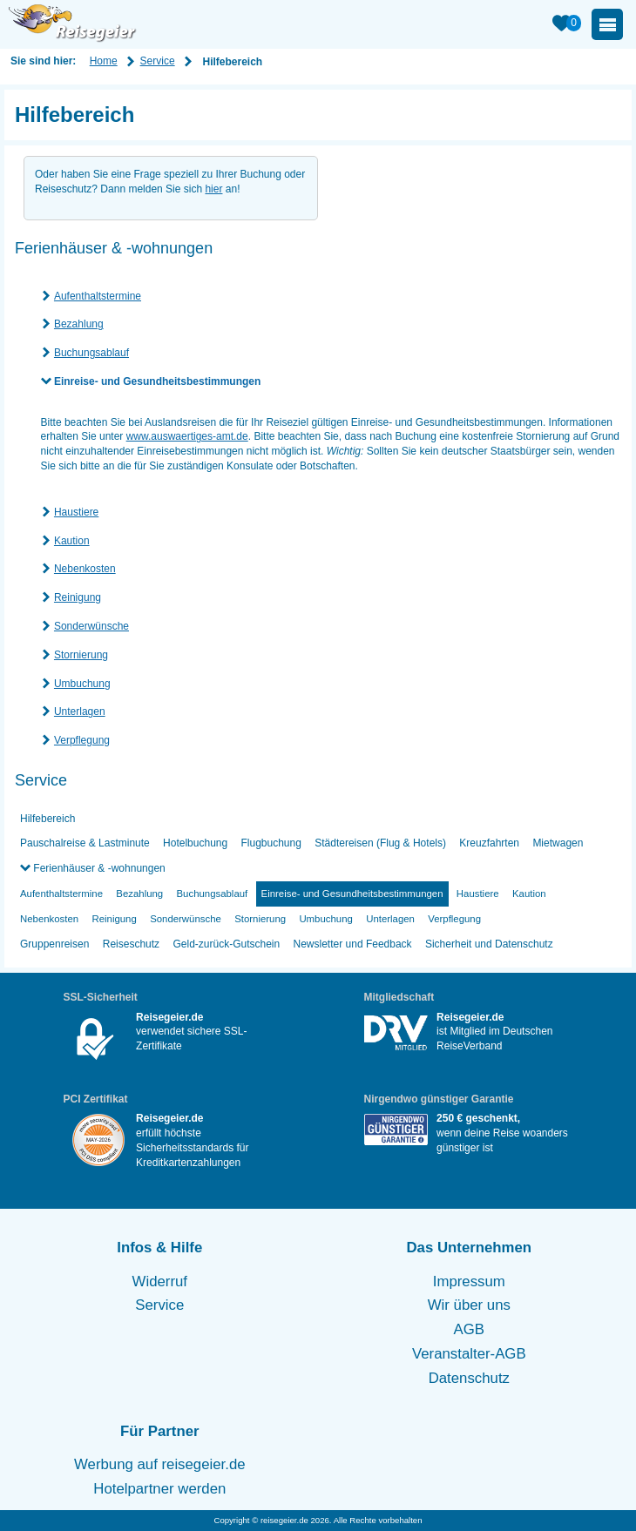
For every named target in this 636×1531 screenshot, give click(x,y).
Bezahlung (79, 324)
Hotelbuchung (195, 843)
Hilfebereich (47, 819)
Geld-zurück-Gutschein (226, 944)
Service (157, 61)
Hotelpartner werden (159, 1488)
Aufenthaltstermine (97, 296)
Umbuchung (82, 684)
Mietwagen (557, 843)
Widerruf (159, 1281)
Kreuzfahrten (489, 843)
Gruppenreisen (54, 944)
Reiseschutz (131, 944)
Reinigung (77, 597)
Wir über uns (469, 1305)
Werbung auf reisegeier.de (160, 1464)
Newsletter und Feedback (353, 944)
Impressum (469, 1281)
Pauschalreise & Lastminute (85, 843)
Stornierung (81, 655)
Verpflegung (82, 740)
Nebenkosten (85, 569)
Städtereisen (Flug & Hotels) (380, 843)
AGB (469, 1329)
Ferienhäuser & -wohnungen (98, 868)
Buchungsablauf (91, 353)
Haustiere (76, 512)
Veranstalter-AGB (469, 1354)
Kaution (72, 541)
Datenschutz (469, 1378)
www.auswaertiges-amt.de (187, 436)
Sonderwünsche (91, 626)
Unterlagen (79, 711)
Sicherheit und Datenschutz (489, 944)
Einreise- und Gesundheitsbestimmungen (157, 381)
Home (104, 61)
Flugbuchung (271, 843)
